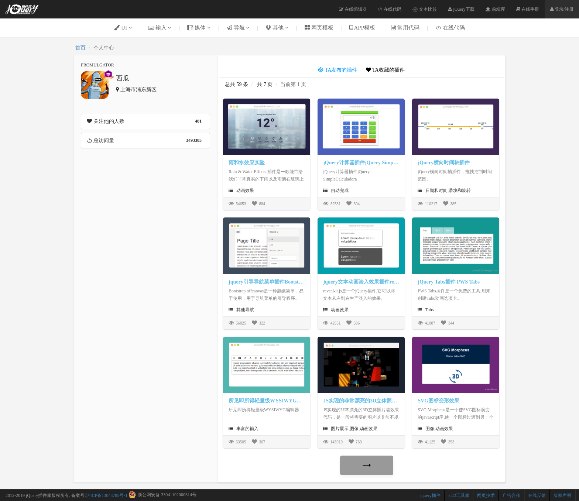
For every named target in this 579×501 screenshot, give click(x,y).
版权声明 (562, 495)
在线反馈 (537, 495)
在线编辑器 (353, 9)
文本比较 (424, 9)
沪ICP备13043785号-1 (107, 495)
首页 (80, 48)
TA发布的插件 (337, 70)
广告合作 (511, 495)
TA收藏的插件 (385, 70)
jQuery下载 (461, 9)
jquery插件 (430, 495)
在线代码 (389, 9)
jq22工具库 (458, 495)
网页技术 (486, 495)
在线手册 (527, 9)
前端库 (495, 9)
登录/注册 (561, 9)
